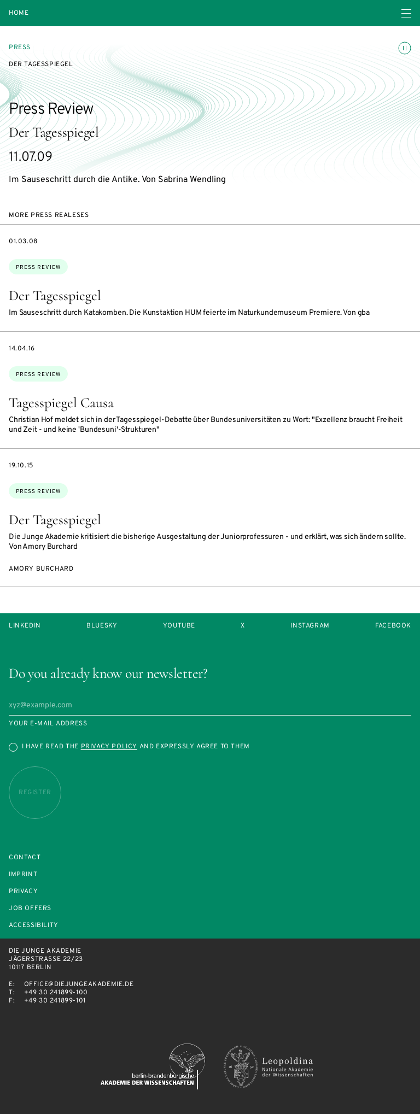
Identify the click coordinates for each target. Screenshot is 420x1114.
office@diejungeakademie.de (79, 984)
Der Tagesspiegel (55, 295)
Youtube (179, 626)
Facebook (393, 626)
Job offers (30, 909)
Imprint (23, 875)
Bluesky (101, 626)
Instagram (309, 626)
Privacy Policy (109, 746)
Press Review (38, 267)
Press (20, 47)
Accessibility (34, 926)
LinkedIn (25, 626)
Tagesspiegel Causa (61, 402)
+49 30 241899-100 (56, 992)
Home (18, 13)
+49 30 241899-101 (55, 1000)
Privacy (23, 892)
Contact (24, 858)
